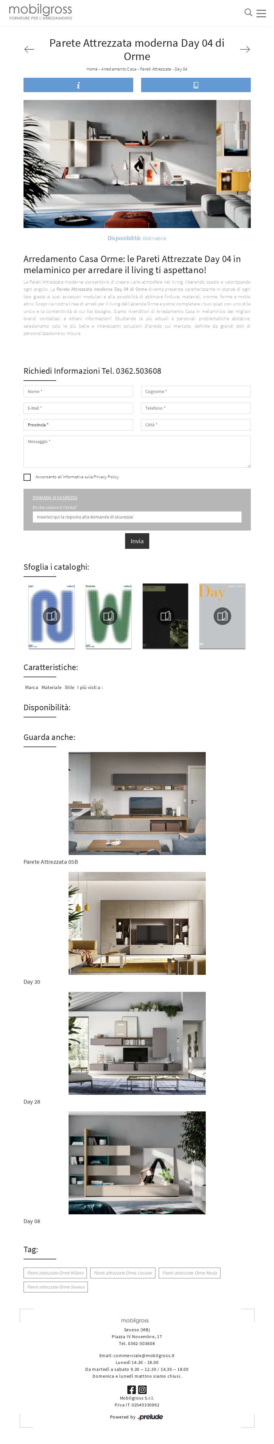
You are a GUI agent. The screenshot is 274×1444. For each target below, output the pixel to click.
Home (92, 69)
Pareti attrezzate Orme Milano (55, 1273)
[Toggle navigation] (261, 13)
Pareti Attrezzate (155, 69)
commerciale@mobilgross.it (144, 1355)
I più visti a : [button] (90, 687)
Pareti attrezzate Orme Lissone (123, 1273)
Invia (137, 541)
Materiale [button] (51, 687)
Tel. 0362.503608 (131, 371)
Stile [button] (69, 687)
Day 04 (181, 69)
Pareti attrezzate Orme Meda (189, 1273)
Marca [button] (31, 687)
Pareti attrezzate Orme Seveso (55, 1287)
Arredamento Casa (119, 69)
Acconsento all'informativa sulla (77, 477)
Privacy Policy (106, 477)
